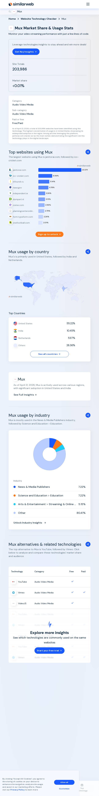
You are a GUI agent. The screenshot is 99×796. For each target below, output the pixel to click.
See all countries (49, 354)
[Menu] (88, 4)
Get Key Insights (26, 51)
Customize (64, 788)
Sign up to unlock (49, 234)
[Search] (49, 12)
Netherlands (24, 338)
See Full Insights (25, 394)
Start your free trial (49, 650)
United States (25, 323)
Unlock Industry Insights (29, 522)
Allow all (64, 782)
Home (12, 18)
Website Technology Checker (39, 18)
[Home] (21, 4)
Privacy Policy (17, 790)
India (20, 330)
